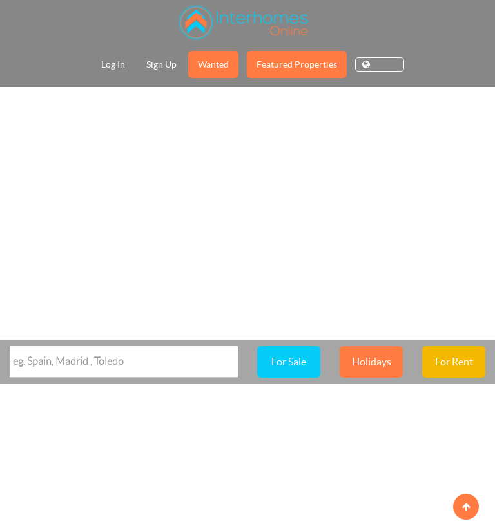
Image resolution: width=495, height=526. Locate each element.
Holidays (371, 361)
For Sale (288, 361)
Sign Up (161, 64)
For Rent (454, 361)
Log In (113, 64)
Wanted (213, 64)
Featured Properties (297, 64)
